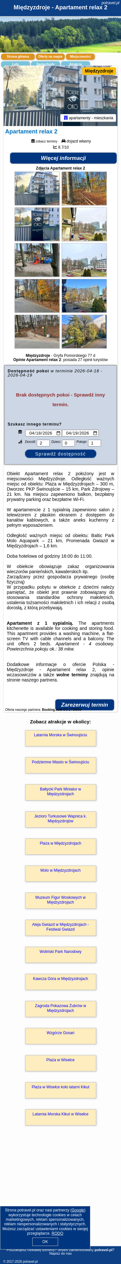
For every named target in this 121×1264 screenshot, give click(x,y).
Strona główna (18, 56)
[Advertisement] (60, 1195)
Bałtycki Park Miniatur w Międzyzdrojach (60, 791)
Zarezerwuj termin (84, 705)
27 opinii (85, 360)
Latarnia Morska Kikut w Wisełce (60, 1114)
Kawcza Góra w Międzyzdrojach (60, 978)
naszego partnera (39, 679)
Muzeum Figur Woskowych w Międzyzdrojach (60, 899)
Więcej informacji (63, 158)
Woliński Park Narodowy (61, 951)
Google (78, 1210)
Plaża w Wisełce (60, 1060)
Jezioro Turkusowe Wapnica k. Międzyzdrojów (60, 818)
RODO (57, 1233)
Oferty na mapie (50, 56)
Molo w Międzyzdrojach (60, 870)
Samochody (45, 64)
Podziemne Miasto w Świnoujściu (60, 762)
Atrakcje (75, 64)
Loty (15, 64)
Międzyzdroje (99, 70)
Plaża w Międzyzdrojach (60, 843)
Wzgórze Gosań (60, 1033)
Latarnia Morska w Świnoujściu (60, 735)
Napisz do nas (60, 1253)
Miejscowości (80, 56)
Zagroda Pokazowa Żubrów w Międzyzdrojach (60, 1008)
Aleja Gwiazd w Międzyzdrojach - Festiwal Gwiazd (60, 926)
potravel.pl (110, 3)
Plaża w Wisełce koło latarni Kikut (60, 1087)
